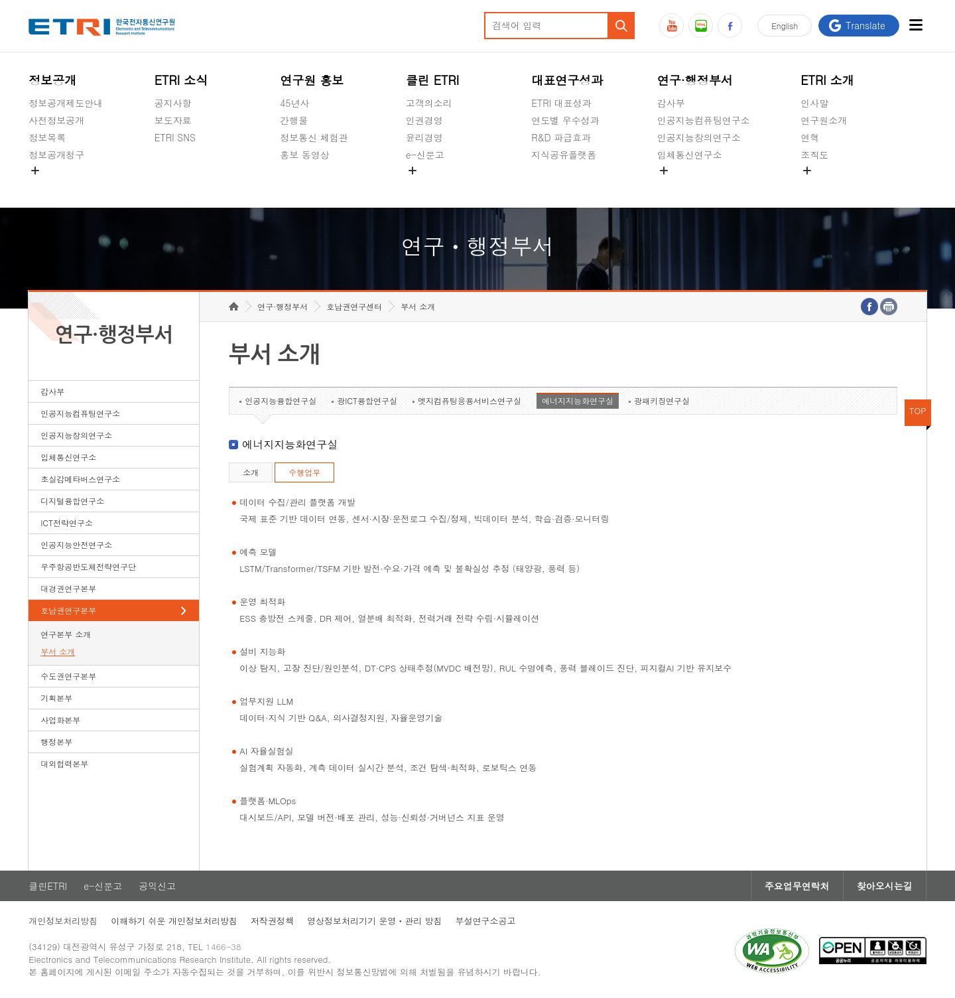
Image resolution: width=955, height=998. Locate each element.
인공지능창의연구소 (699, 137)
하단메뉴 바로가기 (0, 0)
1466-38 (223, 946)
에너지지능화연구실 (577, 400)
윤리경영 (424, 137)
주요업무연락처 (797, 885)
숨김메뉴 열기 (35, 170)
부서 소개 (57, 651)
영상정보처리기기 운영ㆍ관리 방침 (374, 920)
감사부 (671, 102)
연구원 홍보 (312, 80)
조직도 (814, 154)
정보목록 (47, 137)
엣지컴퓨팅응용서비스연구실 (469, 400)
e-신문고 (425, 154)
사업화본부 (60, 719)
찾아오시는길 (885, 885)
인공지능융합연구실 (280, 400)
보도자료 (173, 120)
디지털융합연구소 (72, 500)
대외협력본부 (64, 763)
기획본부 (56, 697)
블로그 (700, 25)
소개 (251, 472)
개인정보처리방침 (63, 920)
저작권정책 (272, 920)
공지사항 (173, 102)
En (784, 25)
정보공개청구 (56, 154)
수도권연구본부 (68, 675)
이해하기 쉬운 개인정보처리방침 (174, 920)
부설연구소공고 (486, 920)
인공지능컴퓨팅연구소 (703, 120)
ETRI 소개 (827, 80)
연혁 (809, 137)
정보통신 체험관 (314, 137)
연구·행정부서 (695, 80)
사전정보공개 (56, 120)
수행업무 (304, 472)
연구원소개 (823, 120)
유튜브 (671, 25)
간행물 (294, 120)
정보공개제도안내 (66, 102)
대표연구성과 (567, 80)
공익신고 (424, 185)
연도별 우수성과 (565, 120)
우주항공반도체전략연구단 (88, 566)
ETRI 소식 (181, 80)
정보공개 (52, 80)
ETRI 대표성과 (561, 102)
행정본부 (56, 741)
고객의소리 (429, 102)
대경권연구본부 (68, 588)
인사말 (814, 102)
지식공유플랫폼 (563, 154)
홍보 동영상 (305, 154)
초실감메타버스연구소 (703, 185)
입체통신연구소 (689, 154)
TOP (917, 410)
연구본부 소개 (65, 634)
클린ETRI (48, 885)
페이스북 (730, 25)
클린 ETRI (433, 80)
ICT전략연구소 (66, 522)
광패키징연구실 (662, 400)
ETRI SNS (175, 137)
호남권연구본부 (68, 610)
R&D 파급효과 (561, 137)
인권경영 (424, 120)
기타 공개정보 (830, 185)
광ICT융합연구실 (367, 400)
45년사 (294, 102)
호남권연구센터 (354, 306)
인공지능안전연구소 (76, 544)
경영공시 (47, 185)
